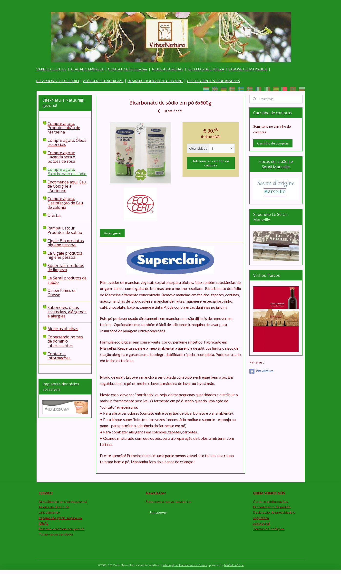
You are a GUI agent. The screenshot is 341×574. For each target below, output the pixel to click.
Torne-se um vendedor (56, 534)
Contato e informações (59, 356)
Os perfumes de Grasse (62, 292)
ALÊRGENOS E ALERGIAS (103, 81)
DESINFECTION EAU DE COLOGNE (155, 81)
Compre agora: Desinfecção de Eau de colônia (65, 203)
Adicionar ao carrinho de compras (211, 163)
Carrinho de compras (273, 143)
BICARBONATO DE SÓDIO (57, 81)
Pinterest (256, 362)
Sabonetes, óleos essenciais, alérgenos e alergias (67, 312)
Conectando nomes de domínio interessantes (65, 341)
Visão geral (112, 233)
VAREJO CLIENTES (51, 69)
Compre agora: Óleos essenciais (67, 142)
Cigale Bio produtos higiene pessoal (66, 243)
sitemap (168, 565)
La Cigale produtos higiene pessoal (65, 255)
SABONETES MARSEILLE (247, 69)
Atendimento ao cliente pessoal (63, 501)
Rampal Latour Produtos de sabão (65, 230)
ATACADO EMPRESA (87, 69)
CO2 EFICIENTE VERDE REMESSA (213, 81)
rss (177, 565)
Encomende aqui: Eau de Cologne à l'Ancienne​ (67, 186)
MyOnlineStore (234, 565)
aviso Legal (261, 523)
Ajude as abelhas (63, 328)
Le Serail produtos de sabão (67, 280)
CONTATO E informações (127, 69)
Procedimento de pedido (272, 507)
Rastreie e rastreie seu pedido (61, 529)
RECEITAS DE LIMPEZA (205, 69)
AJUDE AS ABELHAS (167, 69)
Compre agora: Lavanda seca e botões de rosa (61, 157)
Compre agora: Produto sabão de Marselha (64, 128)
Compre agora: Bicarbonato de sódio (67, 171)
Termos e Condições (268, 529)
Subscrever (158, 512)
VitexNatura (261, 371)
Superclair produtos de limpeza (66, 268)
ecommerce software (193, 565)
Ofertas (54, 215)
